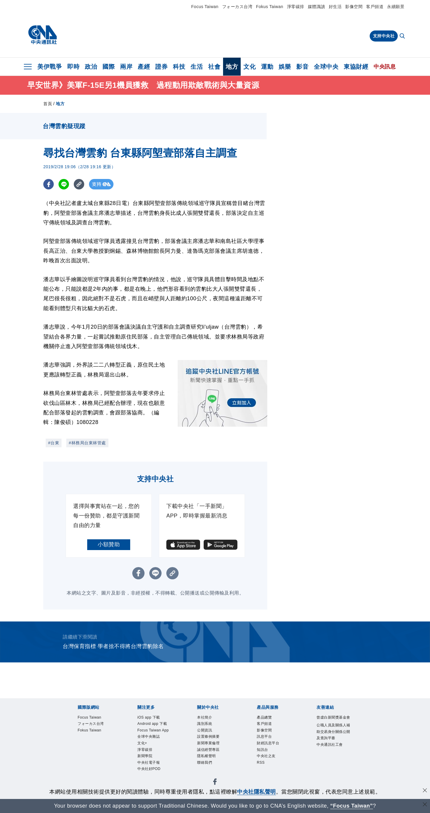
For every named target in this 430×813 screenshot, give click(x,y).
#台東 (53, 442)
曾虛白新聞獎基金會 (333, 721)
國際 (108, 66)
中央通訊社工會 (331, 752)
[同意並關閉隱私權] (425, 791)
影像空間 (354, 6)
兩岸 (126, 66)
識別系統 (205, 724)
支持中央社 (384, 35)
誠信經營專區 (209, 751)
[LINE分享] (64, 184)
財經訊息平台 (269, 744)
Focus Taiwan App (153, 731)
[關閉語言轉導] (425, 805)
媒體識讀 (316, 6)
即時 (73, 66)
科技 (179, 66)
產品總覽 (265, 718)
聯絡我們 (205, 764)
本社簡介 (205, 718)
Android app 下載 (152, 724)
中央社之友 (267, 757)
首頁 (47, 103)
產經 (144, 66)
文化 (249, 66)
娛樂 (285, 66)
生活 (197, 66)
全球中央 (326, 66)
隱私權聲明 (207, 757)
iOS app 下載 (149, 718)
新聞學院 (145, 757)
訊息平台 (265, 738)
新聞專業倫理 (209, 744)
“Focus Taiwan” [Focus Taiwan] (351, 806)
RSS (261, 764)
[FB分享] (48, 184)
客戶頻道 (374, 6)
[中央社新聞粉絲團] (215, 784)
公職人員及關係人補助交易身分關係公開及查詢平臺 (333, 739)
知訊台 (263, 751)
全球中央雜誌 (149, 738)
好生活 (335, 6)
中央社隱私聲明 (256, 792)
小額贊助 (109, 544)
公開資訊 (205, 731)
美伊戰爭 (49, 66)
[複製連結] (79, 184)
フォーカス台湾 (237, 6)
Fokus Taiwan (269, 6)
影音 (302, 66)
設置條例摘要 (209, 738)
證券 (161, 66)
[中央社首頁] (42, 35)
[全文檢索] (403, 36)
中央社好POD (149, 771)
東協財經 (356, 66)
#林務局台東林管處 (87, 442)
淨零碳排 (295, 6)
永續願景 (395, 6)
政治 (91, 66)
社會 (214, 66)
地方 (232, 66)
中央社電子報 (149, 764)
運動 (267, 66)
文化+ (142, 744)
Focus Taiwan (204, 6)
